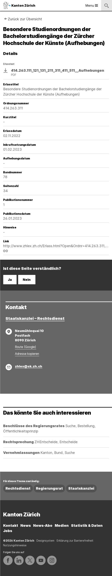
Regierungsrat (49, 488)
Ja (10, 280)
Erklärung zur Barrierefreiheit (75, 540)
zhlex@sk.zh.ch (28, 366)
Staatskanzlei (81, 488)
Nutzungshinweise (14, 545)
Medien (62, 525)
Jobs (7, 531)
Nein (27, 280)
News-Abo (42, 525)
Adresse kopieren (27, 354)
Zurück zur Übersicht (25, 19)
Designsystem (45, 540)
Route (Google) (25, 347)
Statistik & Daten (87, 525)
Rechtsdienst (17, 488)
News (25, 525)
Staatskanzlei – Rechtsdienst (35, 318)
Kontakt (10, 525)
